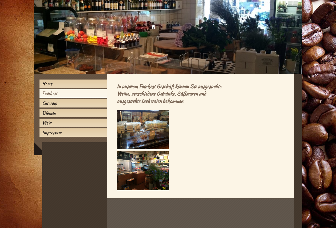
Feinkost (49, 93)
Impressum (51, 132)
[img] (168, 37)
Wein (46, 123)
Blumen (49, 113)
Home (47, 84)
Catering (49, 103)
